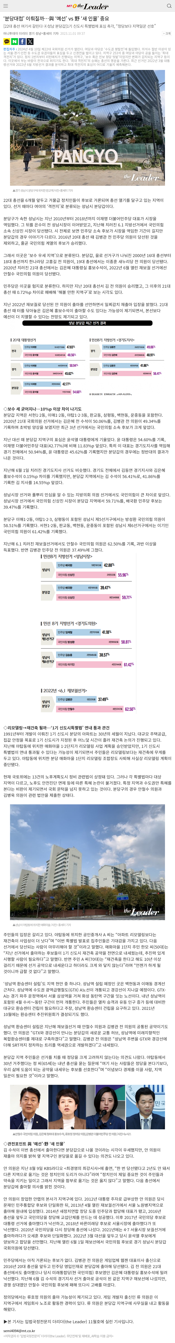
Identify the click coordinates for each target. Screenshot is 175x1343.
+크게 (168, 33)
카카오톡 (6, 41)
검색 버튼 (169, 5)
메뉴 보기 (5, 6)
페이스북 (22, 41)
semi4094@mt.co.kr (19, 1330)
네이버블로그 (14, 41)
